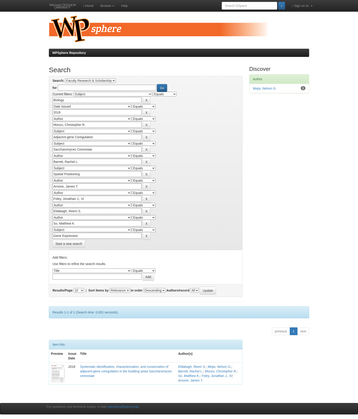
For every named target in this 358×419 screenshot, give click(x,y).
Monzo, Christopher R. (221, 371)
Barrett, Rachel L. (190, 371)
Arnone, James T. (190, 380)
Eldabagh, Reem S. (192, 367)
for (55, 88)
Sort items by (98, 290)
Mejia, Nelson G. (219, 367)
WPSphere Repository (69, 53)
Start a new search (68, 244)
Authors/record (177, 290)
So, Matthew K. (189, 376)
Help (124, 6)
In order (137, 290)
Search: (58, 80)
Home (88, 6)
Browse (107, 6)
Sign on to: (302, 6)
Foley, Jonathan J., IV (217, 376)
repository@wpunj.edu (123, 406)
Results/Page (63, 290)
